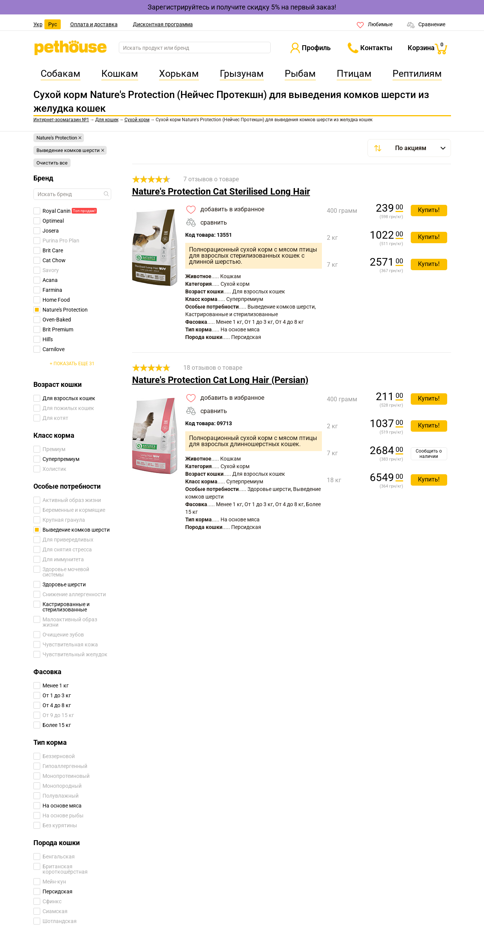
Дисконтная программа (163, 24)
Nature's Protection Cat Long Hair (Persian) (220, 380)
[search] (194, 48)
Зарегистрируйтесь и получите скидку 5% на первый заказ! (242, 7)
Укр (38, 24)
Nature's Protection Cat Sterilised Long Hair (221, 191)
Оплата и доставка (94, 24)
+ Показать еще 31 (72, 363)
